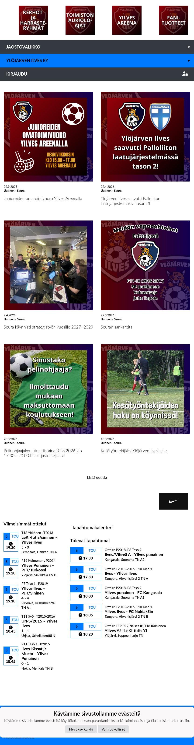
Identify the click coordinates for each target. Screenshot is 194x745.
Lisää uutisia (97, 477)
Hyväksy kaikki (81, 729)
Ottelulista (15, 678)
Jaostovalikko (100, 47)
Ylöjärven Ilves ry (100, 60)
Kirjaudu (97, 74)
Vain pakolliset (113, 729)
